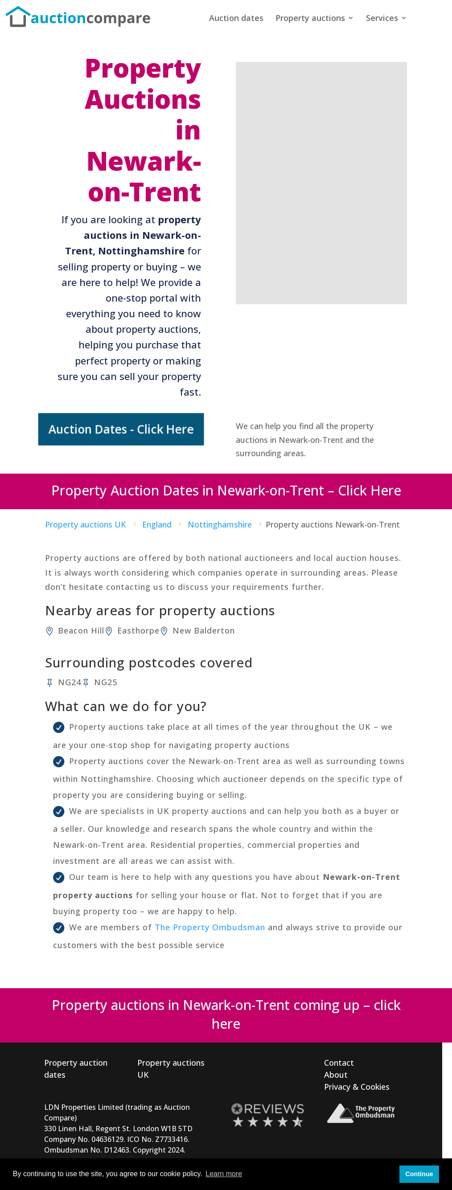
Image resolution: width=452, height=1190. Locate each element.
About (336, 1074)
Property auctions (310, 19)
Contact (339, 1062)
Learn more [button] (223, 1174)
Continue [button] (419, 1174)
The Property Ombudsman (210, 927)
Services (382, 19)
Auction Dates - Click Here (123, 429)
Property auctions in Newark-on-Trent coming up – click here (226, 1014)
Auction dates (236, 19)
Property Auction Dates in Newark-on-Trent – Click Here (226, 490)
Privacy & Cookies (357, 1086)
